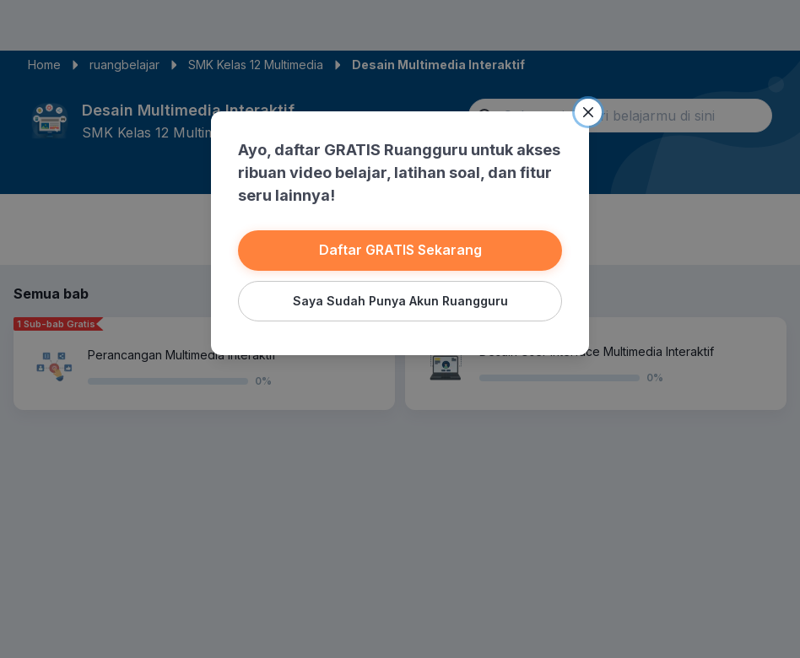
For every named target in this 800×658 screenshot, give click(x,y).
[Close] (587, 112)
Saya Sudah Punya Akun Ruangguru (400, 300)
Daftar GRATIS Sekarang (400, 249)
